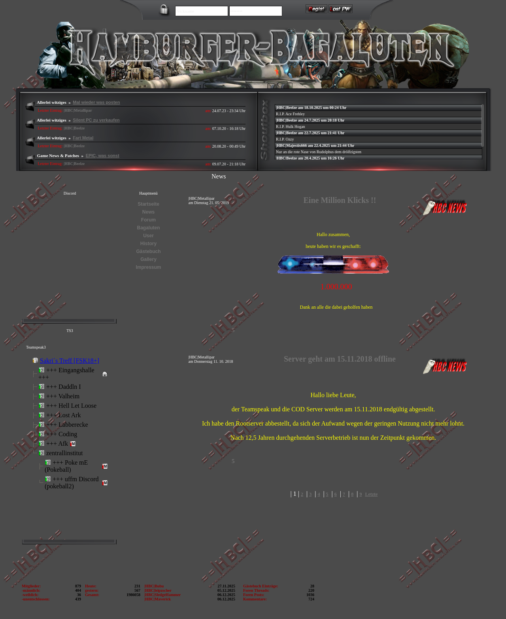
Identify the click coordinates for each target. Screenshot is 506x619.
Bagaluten (148, 228)
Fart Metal (83, 137)
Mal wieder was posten (96, 102)
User (148, 235)
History (148, 243)
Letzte (371, 494)
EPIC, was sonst (102, 155)
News (148, 212)
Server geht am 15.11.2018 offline (340, 359)
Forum (148, 220)
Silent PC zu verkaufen (96, 120)
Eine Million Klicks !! (340, 200)
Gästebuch (148, 251)
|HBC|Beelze (74, 128)
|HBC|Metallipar (78, 110)
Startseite (148, 204)
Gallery (148, 259)
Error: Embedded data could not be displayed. (69, 445)
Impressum (148, 267)
